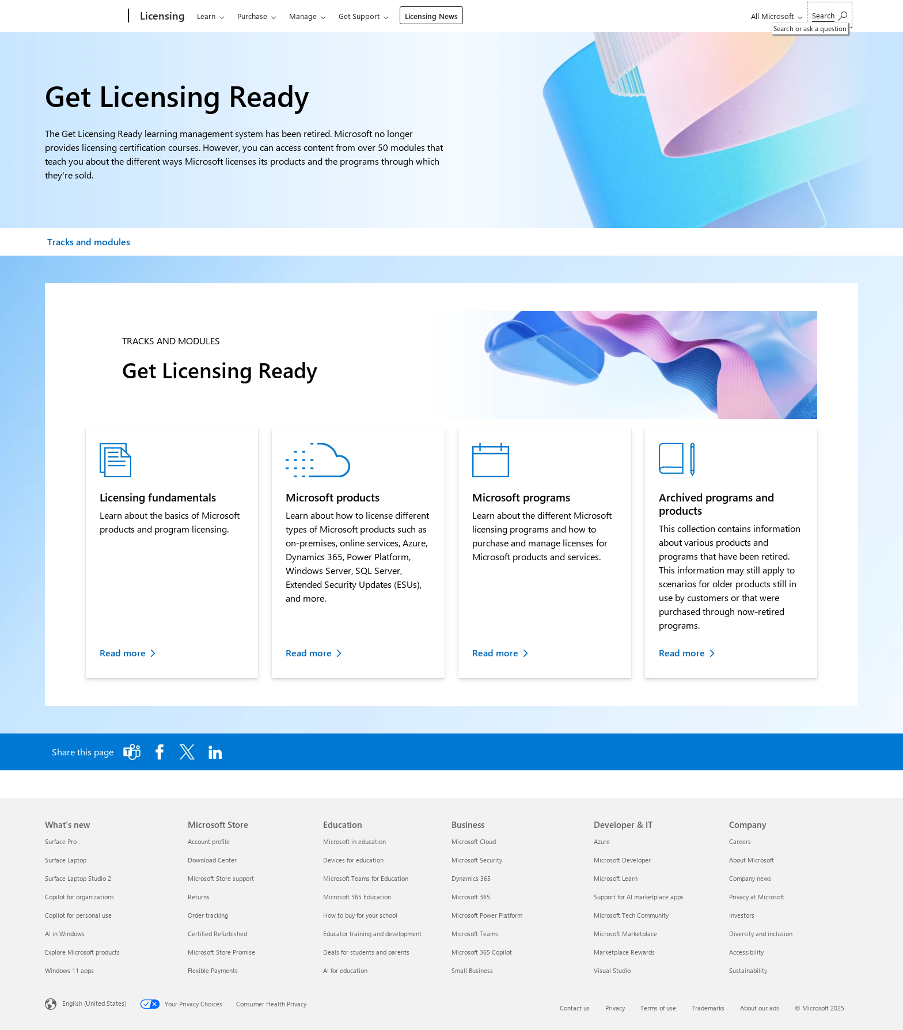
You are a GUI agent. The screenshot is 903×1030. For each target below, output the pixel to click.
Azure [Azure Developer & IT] (602, 841)
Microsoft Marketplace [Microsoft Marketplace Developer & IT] (625, 933)
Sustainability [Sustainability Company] (748, 970)
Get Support (359, 16)
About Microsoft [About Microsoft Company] (751, 860)
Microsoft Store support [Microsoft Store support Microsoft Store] (221, 878)
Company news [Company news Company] (750, 878)
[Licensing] (161, 16)
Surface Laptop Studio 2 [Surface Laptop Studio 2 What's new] (78, 878)
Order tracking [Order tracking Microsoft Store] (208, 915)
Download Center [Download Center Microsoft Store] (212, 860)
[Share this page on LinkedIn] (215, 752)
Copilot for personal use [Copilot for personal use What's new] (78, 915)
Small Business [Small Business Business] (472, 970)
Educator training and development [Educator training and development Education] (372, 933)
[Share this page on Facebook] (159, 752)
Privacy (615, 1008)
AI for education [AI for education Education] (345, 970)
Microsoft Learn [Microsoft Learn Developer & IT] (616, 878)
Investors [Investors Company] (741, 915)
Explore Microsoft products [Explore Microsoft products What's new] (82, 952)
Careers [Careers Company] (740, 841)
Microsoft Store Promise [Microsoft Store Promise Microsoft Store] (221, 952)
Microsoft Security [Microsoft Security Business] (476, 860)
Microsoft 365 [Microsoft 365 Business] (470, 896)
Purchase (252, 16)
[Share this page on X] (187, 752)
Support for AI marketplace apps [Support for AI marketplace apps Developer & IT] (639, 896)
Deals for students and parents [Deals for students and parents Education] (366, 952)
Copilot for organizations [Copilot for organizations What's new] (79, 896)
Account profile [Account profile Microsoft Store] (209, 841)
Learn (206, 16)
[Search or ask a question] (829, 15)
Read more (123, 653)
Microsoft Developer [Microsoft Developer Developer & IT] (622, 860)
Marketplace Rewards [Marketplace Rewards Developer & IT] (624, 952)
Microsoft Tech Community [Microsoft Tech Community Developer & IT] (631, 915)
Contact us (575, 1008)
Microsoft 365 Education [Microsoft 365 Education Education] (357, 896)
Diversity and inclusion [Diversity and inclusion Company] (760, 933)
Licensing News (431, 16)
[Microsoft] (84, 16)
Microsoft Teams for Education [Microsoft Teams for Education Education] (365, 878)
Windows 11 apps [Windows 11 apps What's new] (69, 970)
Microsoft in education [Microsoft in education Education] (354, 841)
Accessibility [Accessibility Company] (746, 952)
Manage (303, 16)
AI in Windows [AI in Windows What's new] (65, 933)
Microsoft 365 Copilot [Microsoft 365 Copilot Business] (481, 952)
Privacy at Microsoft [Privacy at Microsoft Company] (756, 896)
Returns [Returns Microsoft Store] (199, 896)
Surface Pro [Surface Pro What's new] (61, 841)
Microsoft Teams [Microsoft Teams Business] (474, 933)
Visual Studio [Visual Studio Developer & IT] (612, 970)
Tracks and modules (88, 241)
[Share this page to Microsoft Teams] (132, 752)
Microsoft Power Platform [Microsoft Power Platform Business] (486, 915)
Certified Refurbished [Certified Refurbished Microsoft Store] (217, 933)
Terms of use (658, 1008)
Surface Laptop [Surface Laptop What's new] (65, 860)
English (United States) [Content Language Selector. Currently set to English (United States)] (94, 1003)
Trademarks (708, 1008)
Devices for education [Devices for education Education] (353, 860)
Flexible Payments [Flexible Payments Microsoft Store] (213, 970)
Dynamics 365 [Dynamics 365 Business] (471, 878)
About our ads (759, 1008)
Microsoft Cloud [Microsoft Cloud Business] (473, 841)
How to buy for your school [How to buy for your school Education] (360, 915)
